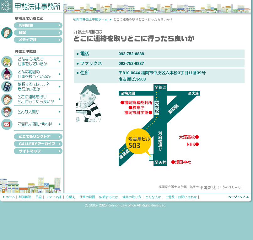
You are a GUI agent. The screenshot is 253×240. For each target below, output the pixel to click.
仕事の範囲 (87, 197)
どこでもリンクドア (31, 135)
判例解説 (31, 25)
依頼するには (108, 197)
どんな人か (153, 197)
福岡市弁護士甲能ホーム (90, 19)
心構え (70, 197)
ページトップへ (238, 197)
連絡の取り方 (131, 197)
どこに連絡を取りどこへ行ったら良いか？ (31, 98)
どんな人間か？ (31, 111)
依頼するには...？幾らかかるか (31, 86)
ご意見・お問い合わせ (31, 123)
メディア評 (31, 40)
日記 (31, 33)
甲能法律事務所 (31, 6)
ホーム (10, 197)
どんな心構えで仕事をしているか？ (31, 61)
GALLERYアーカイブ (31, 144)
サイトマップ (31, 151)
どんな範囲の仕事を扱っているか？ (31, 73)
